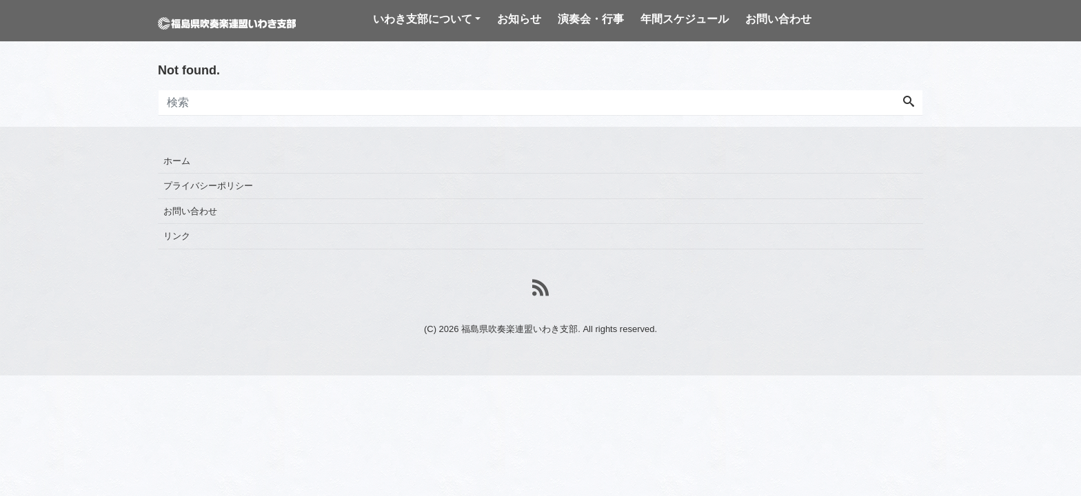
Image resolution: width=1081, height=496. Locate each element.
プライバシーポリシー (208, 185)
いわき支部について (422, 19)
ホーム (176, 161)
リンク (176, 236)
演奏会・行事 (591, 19)
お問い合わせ (778, 19)
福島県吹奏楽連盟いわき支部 (519, 329)
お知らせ (519, 19)
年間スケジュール (684, 19)
